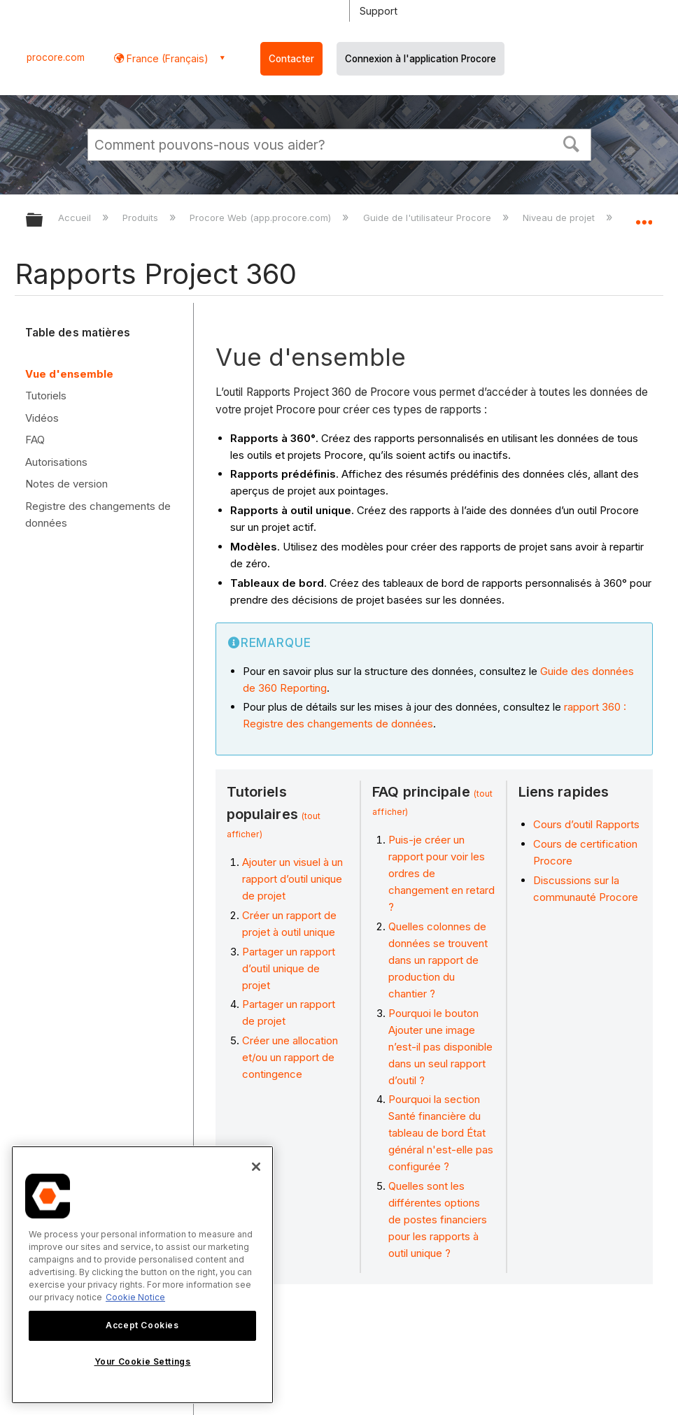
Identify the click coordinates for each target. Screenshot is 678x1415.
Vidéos (42, 418)
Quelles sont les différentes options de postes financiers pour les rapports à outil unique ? (437, 1219)
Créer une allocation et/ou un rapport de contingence (290, 1057)
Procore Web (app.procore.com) (262, 217)
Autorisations (56, 462)
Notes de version (66, 483)
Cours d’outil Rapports (586, 824)
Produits (141, 217)
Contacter (291, 58)
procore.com (56, 57)
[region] (142, 1275)
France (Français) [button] (166, 58)
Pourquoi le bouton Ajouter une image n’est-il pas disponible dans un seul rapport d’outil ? (440, 1047)
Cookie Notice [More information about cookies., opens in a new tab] (135, 1297)
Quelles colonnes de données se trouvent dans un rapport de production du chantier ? (438, 960)
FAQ (35, 439)
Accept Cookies (142, 1325)
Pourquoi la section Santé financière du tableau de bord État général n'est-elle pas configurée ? (440, 1133)
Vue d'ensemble (69, 374)
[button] (571, 142)
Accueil (76, 217)
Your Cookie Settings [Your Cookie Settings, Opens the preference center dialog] (142, 1361)
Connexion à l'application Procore (420, 58)
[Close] (256, 1166)
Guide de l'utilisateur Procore (428, 217)
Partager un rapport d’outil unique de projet (288, 968)
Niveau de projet (560, 217)
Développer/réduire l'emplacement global (643, 215)
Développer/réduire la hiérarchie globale (43, 221)
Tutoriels (45, 395)
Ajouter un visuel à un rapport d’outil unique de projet (292, 878)
